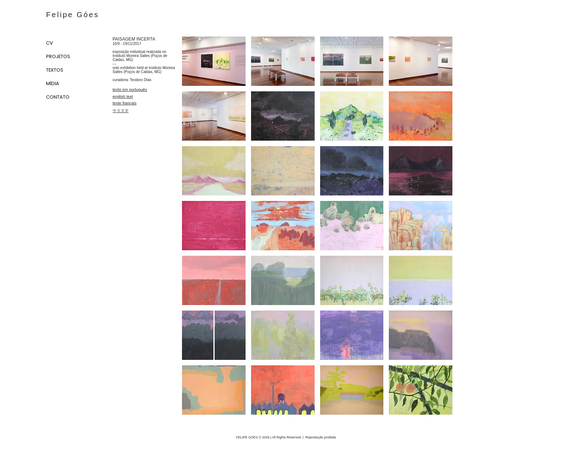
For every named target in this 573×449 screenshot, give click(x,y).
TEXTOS (54, 69)
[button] (214, 61)
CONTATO (57, 97)
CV (49, 42)
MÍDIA (52, 83)
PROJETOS (58, 56)
